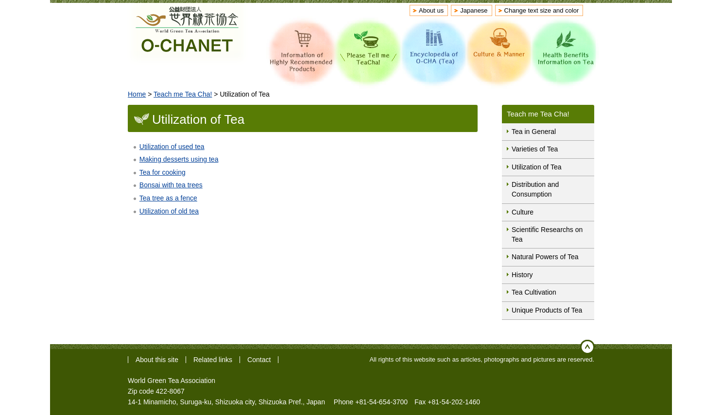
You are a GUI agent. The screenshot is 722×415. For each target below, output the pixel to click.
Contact (259, 359)
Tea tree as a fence (168, 198)
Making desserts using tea (179, 159)
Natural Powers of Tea (545, 257)
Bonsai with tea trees (171, 185)
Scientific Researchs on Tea (547, 234)
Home (137, 94)
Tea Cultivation (534, 292)
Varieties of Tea (535, 149)
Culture (522, 212)
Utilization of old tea (169, 211)
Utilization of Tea (536, 167)
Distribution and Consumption (535, 189)
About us (431, 10)
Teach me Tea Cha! (183, 94)
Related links (212, 359)
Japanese (473, 10)
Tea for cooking (162, 172)
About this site (157, 359)
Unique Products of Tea (547, 310)
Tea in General (534, 131)
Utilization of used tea (172, 146)
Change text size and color (541, 10)
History (522, 275)
